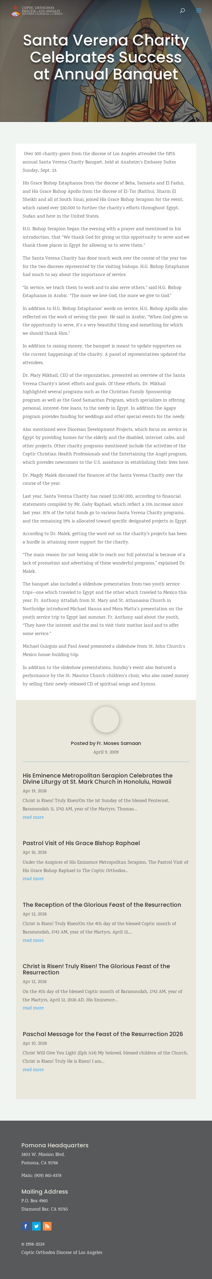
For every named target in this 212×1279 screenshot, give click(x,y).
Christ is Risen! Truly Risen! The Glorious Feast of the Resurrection (96, 969)
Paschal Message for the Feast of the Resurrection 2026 (103, 1034)
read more (33, 817)
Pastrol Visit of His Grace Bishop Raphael (81, 843)
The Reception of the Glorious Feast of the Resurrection (102, 905)
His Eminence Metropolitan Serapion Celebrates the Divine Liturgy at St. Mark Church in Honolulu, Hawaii (98, 779)
